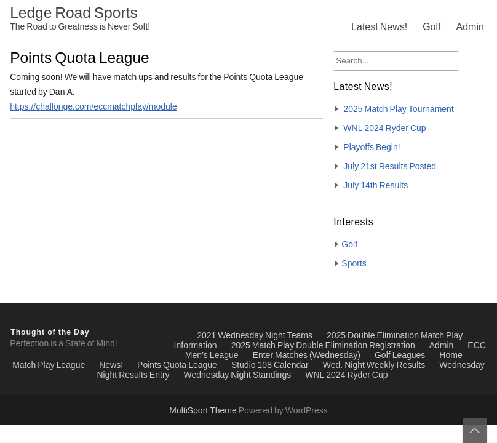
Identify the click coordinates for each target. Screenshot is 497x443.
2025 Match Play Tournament (398, 109)
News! (111, 365)
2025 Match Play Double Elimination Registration (323, 345)
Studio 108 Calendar (270, 365)
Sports (353, 264)
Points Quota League (177, 365)
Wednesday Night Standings (238, 375)
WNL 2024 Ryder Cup (384, 128)
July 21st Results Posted (389, 166)
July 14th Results (375, 186)
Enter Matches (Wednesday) (306, 355)
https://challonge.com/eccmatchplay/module (93, 107)
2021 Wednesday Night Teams (254, 336)
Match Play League (48, 365)
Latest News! (379, 27)
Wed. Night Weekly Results (374, 365)
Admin (469, 27)
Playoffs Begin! (371, 147)
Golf (431, 27)
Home (450, 355)
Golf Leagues (400, 355)
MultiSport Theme (204, 411)
